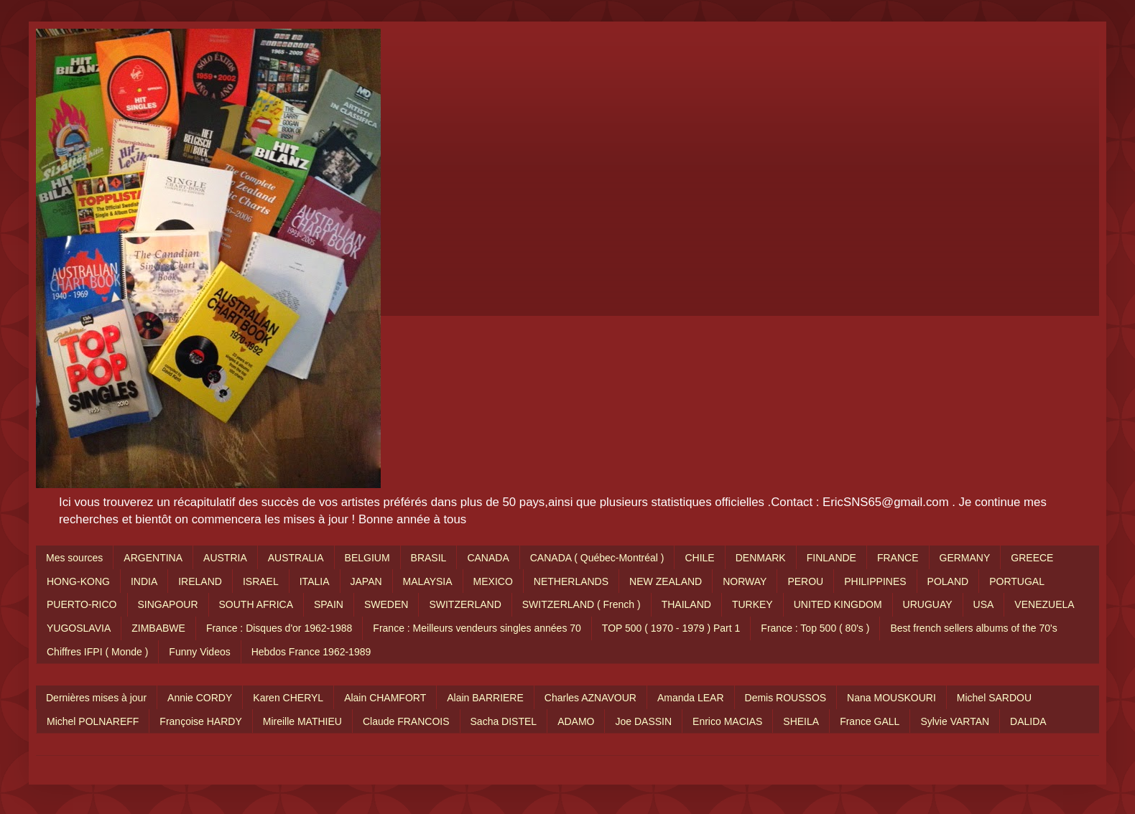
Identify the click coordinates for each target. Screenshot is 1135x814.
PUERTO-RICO (82, 604)
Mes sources (74, 557)
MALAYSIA (428, 581)
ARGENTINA (153, 557)
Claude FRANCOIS (406, 721)
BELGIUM (367, 557)
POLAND (948, 581)
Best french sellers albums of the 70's (973, 628)
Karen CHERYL (288, 697)
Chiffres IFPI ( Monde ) (97, 652)
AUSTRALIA (296, 557)
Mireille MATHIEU (302, 721)
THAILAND (686, 604)
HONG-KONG (78, 581)
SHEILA (801, 721)
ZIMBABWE (158, 628)
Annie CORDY (199, 697)
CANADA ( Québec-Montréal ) (597, 557)
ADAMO (575, 721)
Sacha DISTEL (504, 721)
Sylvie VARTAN (954, 721)
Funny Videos (199, 652)
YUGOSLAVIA (79, 628)
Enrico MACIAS (727, 721)
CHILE (699, 557)
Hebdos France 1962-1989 (311, 652)
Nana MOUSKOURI (891, 697)
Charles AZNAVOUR (590, 697)
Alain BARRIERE (485, 697)
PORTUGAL (1016, 581)
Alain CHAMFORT (385, 697)
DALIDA (1028, 721)
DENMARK (761, 557)
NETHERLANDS (571, 581)
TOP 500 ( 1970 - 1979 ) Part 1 (671, 628)
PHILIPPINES (875, 581)
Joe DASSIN (643, 721)
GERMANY (965, 557)
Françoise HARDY (200, 721)
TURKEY (752, 604)
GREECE (1032, 557)
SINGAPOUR (168, 604)
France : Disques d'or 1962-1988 (279, 628)
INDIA (144, 581)
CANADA (488, 557)
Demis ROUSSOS (786, 697)
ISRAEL (261, 581)
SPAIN (328, 604)
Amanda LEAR (690, 697)
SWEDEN (386, 604)
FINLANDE (831, 557)
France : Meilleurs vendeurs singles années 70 (477, 628)
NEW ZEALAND (665, 581)
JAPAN (366, 581)
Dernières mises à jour (96, 697)
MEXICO (493, 581)
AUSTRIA (225, 557)
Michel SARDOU (994, 697)
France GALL (869, 721)
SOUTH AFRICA (256, 604)
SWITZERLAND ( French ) (581, 604)
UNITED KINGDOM (838, 604)
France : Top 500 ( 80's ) (815, 628)
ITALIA (315, 581)
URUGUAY (928, 604)
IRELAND (200, 581)
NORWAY (744, 581)
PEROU (805, 581)
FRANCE (898, 557)
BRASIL (429, 557)
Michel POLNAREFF (93, 721)
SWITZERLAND (465, 604)
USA (983, 604)
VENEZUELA (1044, 604)
